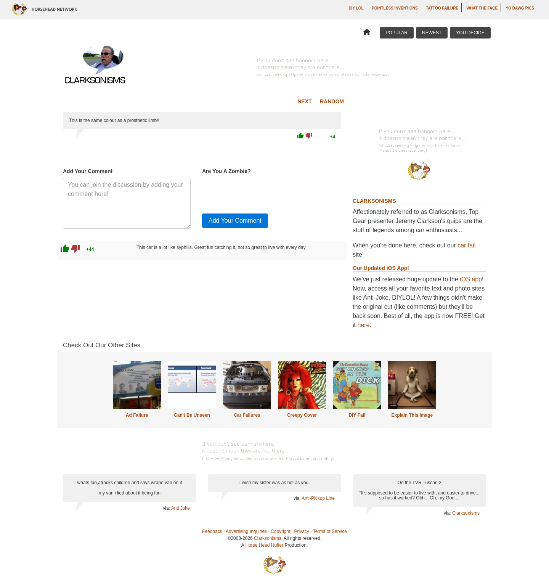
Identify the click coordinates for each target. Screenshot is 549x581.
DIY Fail (357, 415)
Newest (431, 32)
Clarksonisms (466, 513)
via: (167, 508)
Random (332, 101)
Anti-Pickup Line (318, 498)
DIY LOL (355, 8)
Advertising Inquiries (246, 531)
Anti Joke (180, 508)
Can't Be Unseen (192, 415)
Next (304, 101)
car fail (466, 245)
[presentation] (260, 192)
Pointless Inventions (395, 8)
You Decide (470, 32)
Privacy (301, 531)
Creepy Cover (302, 415)
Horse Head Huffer (264, 545)
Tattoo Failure (442, 8)
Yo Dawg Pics (520, 8)
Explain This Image (412, 415)
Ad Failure (137, 415)
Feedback (212, 531)
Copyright (280, 531)
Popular (397, 32)
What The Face (482, 8)
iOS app (471, 279)
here (363, 325)
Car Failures (247, 415)
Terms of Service (330, 531)
